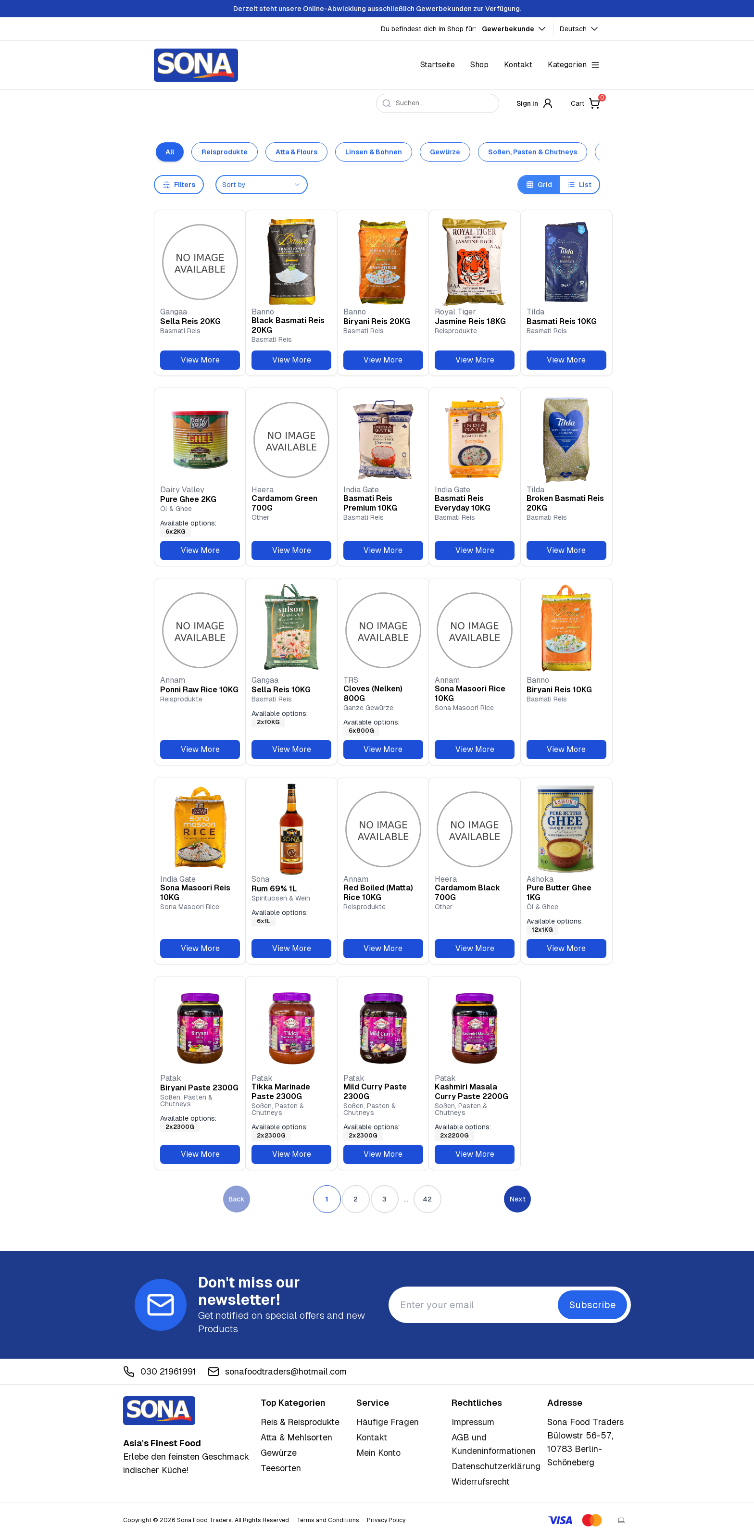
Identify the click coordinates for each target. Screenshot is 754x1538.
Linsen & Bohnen (373, 152)
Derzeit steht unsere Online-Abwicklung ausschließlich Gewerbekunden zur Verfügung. (377, 9)
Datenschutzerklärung (496, 1466)
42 (427, 1199)
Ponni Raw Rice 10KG (199, 689)
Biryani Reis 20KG (376, 321)
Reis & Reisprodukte (300, 1422)
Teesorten (281, 1468)
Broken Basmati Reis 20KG (565, 503)
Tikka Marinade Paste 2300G (280, 1091)
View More (200, 359)
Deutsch (580, 29)
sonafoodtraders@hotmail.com (277, 1371)
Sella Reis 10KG (281, 689)
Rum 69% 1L (274, 888)
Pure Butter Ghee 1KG (559, 892)
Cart (585, 103)
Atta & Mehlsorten (296, 1437)
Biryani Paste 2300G (199, 1087)
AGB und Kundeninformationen (494, 1444)
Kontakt (518, 64)
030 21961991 (159, 1371)
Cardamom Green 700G (284, 503)
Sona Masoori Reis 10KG (195, 892)
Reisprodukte (224, 152)
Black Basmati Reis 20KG (288, 325)
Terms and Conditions (328, 1520)
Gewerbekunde (515, 29)
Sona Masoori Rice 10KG (470, 693)
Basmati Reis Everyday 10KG (462, 503)
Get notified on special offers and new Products (281, 1322)
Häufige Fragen (387, 1422)
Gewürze (445, 152)
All (169, 152)
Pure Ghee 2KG (188, 499)
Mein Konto (378, 1453)
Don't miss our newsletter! (249, 1291)
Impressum (473, 1422)
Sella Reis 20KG (190, 321)
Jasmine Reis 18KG (470, 321)
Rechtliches (477, 1403)
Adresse (564, 1403)
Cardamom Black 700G (467, 892)
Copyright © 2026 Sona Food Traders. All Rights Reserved (206, 1520)
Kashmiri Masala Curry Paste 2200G (471, 1091)
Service (372, 1403)
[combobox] (261, 184)
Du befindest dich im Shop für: (428, 29)
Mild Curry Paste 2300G (375, 1091)
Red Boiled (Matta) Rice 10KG (378, 892)
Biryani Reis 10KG (559, 689)
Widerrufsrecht (481, 1481)
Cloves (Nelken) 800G (372, 693)
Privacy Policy (386, 1520)
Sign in (534, 103)
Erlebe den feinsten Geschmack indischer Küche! (186, 1456)
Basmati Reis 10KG (562, 321)
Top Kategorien (293, 1403)
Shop (479, 64)
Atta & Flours (296, 152)
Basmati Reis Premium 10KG (370, 503)
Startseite (437, 64)
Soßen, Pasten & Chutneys (532, 152)
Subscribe (592, 1305)
